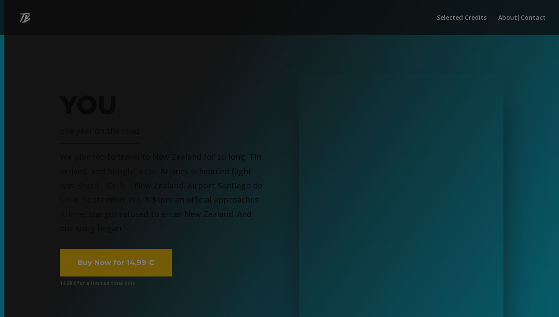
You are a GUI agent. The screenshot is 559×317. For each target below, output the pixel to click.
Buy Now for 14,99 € (116, 262)
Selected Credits (462, 18)
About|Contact (522, 18)
